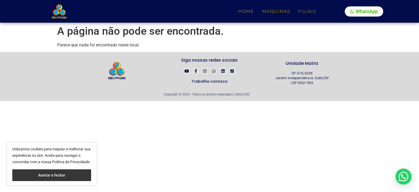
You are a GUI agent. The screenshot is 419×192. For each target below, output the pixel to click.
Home (246, 11)
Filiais (307, 11)
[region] (52, 163)
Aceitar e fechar (51, 175)
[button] (403, 176)
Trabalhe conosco (209, 81)
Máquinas (276, 11)
